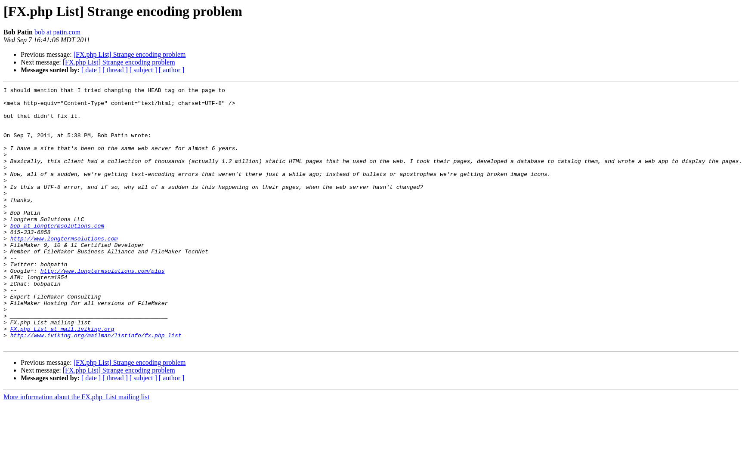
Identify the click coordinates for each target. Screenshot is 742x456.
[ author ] (172, 70)
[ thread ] (115, 70)
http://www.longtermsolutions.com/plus (102, 308)
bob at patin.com (57, 32)
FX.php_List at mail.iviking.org (62, 378)
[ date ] (91, 70)
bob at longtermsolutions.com (57, 254)
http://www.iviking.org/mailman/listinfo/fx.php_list (96, 385)
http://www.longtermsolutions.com (64, 269)
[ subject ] (143, 70)
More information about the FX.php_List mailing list (76, 448)
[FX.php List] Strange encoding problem (130, 54)
